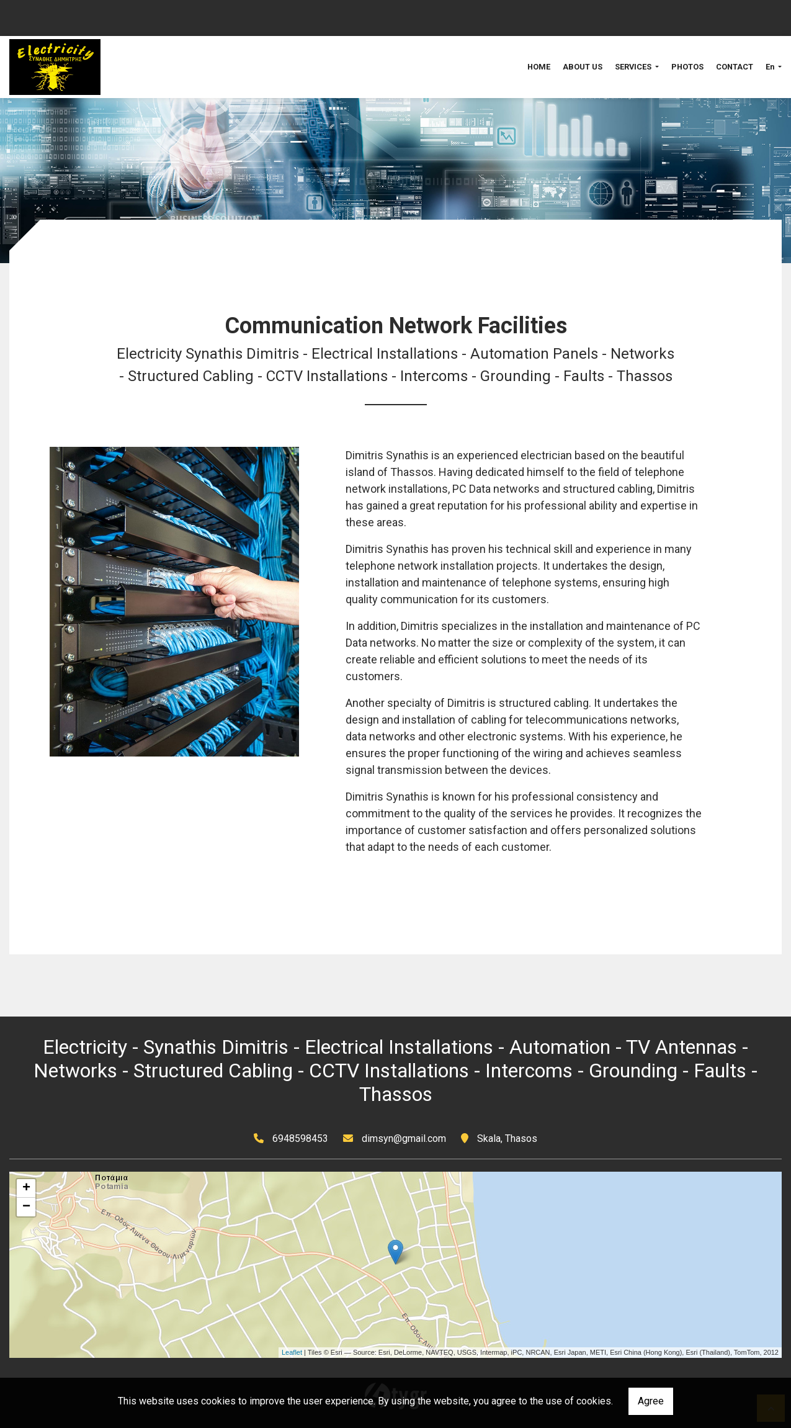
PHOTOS (687, 66)
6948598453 (300, 1138)
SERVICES (634, 66)
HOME (538, 66)
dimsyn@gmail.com (404, 1138)
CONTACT (734, 66)
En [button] (771, 66)
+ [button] (26, 1188)
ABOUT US (582, 66)
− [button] (26, 1207)
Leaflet (292, 1352)
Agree (651, 1401)
